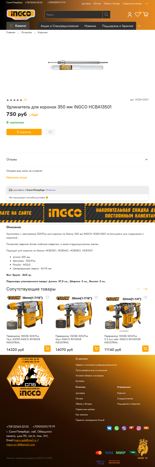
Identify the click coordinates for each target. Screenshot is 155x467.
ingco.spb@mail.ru (25, 440)
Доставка (86, 3)
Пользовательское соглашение (91, 370)
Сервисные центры (132, 3)
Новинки (90, 26)
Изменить (51, 190)
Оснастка (26, 32)
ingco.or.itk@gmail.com (20, 444)
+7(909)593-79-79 (56, 2)
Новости (121, 393)
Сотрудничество (125, 398)
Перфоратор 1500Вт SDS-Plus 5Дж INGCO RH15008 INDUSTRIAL (71, 339)
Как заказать (82, 414)
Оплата (97, 3)
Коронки (43, 32)
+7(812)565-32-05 (33, 2)
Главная (10, 32)
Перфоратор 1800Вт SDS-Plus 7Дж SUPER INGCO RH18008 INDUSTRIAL (23, 339)
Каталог (18, 25)
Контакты (80, 381)
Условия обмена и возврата (90, 375)
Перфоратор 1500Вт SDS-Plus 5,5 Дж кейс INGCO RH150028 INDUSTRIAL (122, 339)
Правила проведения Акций (90, 420)
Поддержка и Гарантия (117, 26)
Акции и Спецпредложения (59, 26)
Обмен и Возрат (112, 3)
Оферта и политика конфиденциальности (96, 364)
